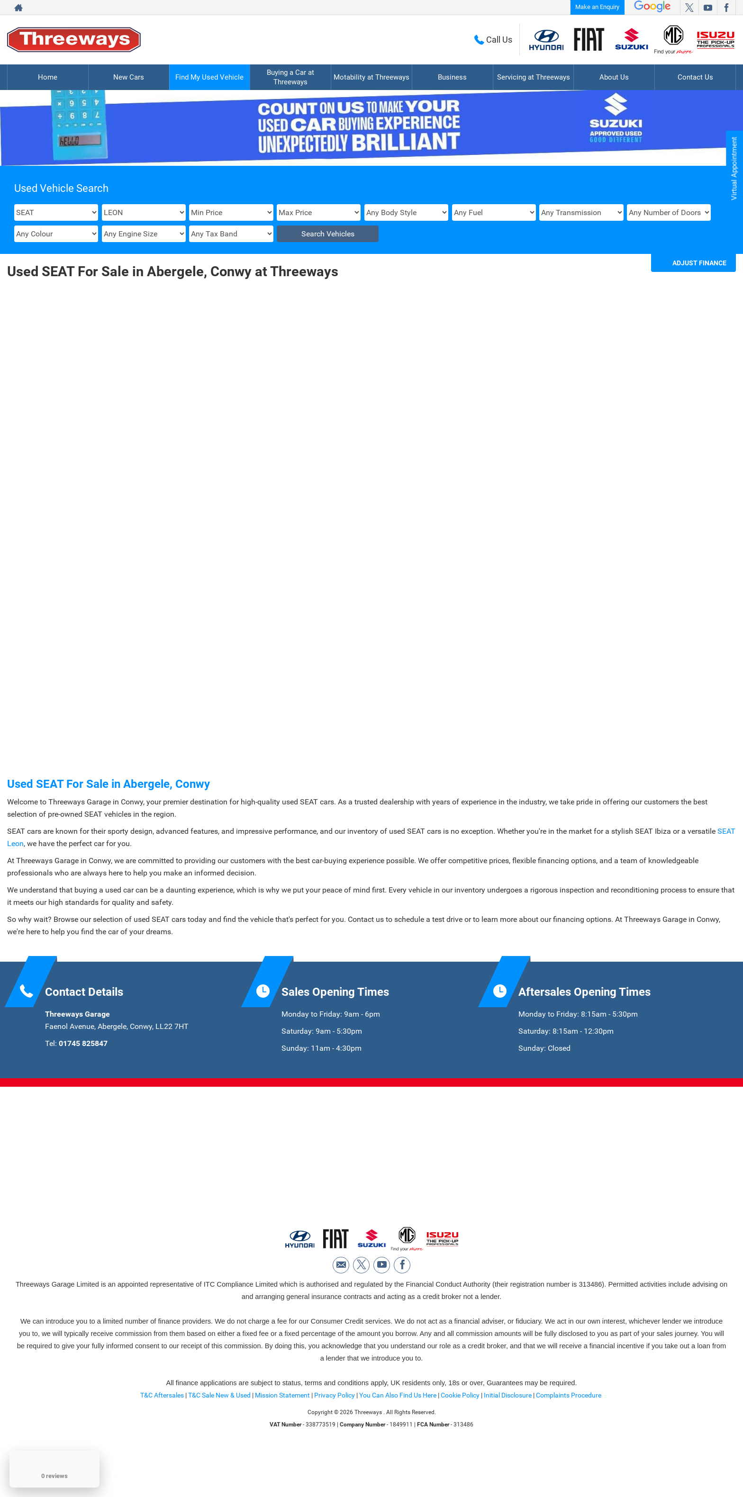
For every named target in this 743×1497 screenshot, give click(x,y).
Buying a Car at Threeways (290, 77)
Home (48, 76)
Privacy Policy (334, 1444)
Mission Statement (282, 1444)
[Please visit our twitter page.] (689, 7)
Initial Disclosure (508, 1444)
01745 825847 (83, 1089)
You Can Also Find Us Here (397, 1444)
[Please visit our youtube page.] (707, 7)
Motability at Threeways (372, 77)
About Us (614, 76)
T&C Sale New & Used (219, 1444)
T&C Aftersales (162, 1444)
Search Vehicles (327, 233)
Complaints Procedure (568, 1444)
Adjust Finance (699, 263)
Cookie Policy (460, 1444)
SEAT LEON (93, 420)
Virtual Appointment (733, 170)
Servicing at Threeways (533, 76)
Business (452, 76)
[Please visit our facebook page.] (726, 7)
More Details (93, 634)
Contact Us (695, 76)
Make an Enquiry (597, 6)
